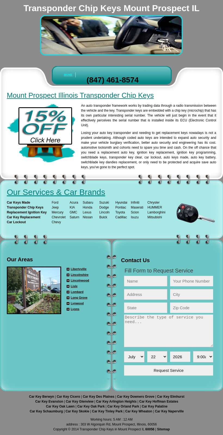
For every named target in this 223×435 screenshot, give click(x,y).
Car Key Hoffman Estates (158, 401)
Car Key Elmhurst (170, 397)
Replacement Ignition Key (27, 212)
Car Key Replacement (23, 217)
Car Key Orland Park (123, 406)
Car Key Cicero (69, 397)
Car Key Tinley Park (107, 411)
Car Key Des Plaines (99, 397)
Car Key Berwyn (42, 397)
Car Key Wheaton (139, 411)
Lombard (77, 291)
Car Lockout (16, 222)
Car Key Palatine (155, 406)
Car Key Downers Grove (136, 397)
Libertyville (78, 269)
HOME (68, 74)
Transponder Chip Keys (25, 207)
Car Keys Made (18, 202)
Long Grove (79, 297)
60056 (149, 429)
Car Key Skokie (78, 411)
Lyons (75, 309)
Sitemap (163, 429)
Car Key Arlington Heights (116, 401)
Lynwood (77, 303)
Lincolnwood (80, 280)
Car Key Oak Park (91, 406)
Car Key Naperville (169, 411)
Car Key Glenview (80, 401)
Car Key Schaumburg (47, 411)
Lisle (74, 286)
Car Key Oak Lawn (61, 406)
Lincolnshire (79, 274)
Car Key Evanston (49, 401)
